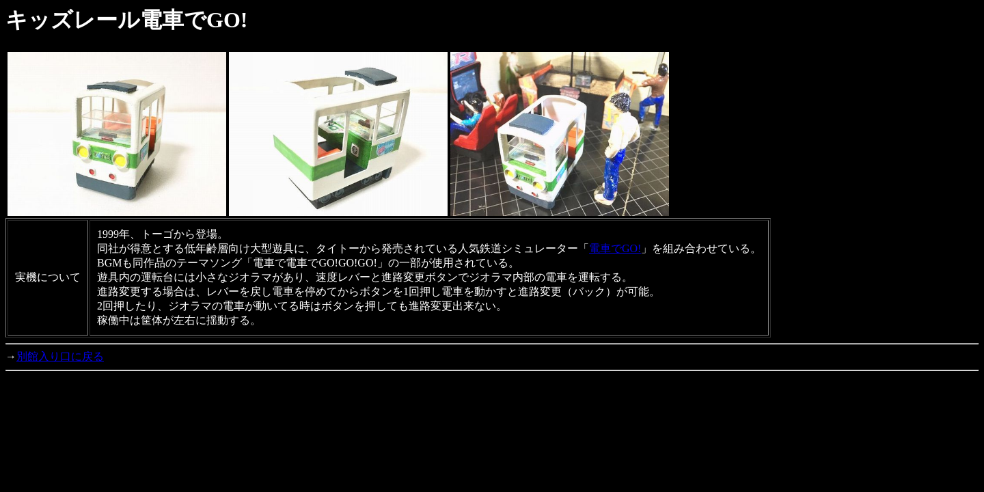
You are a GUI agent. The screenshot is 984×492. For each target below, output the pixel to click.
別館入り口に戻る (60, 356)
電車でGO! (615, 248)
